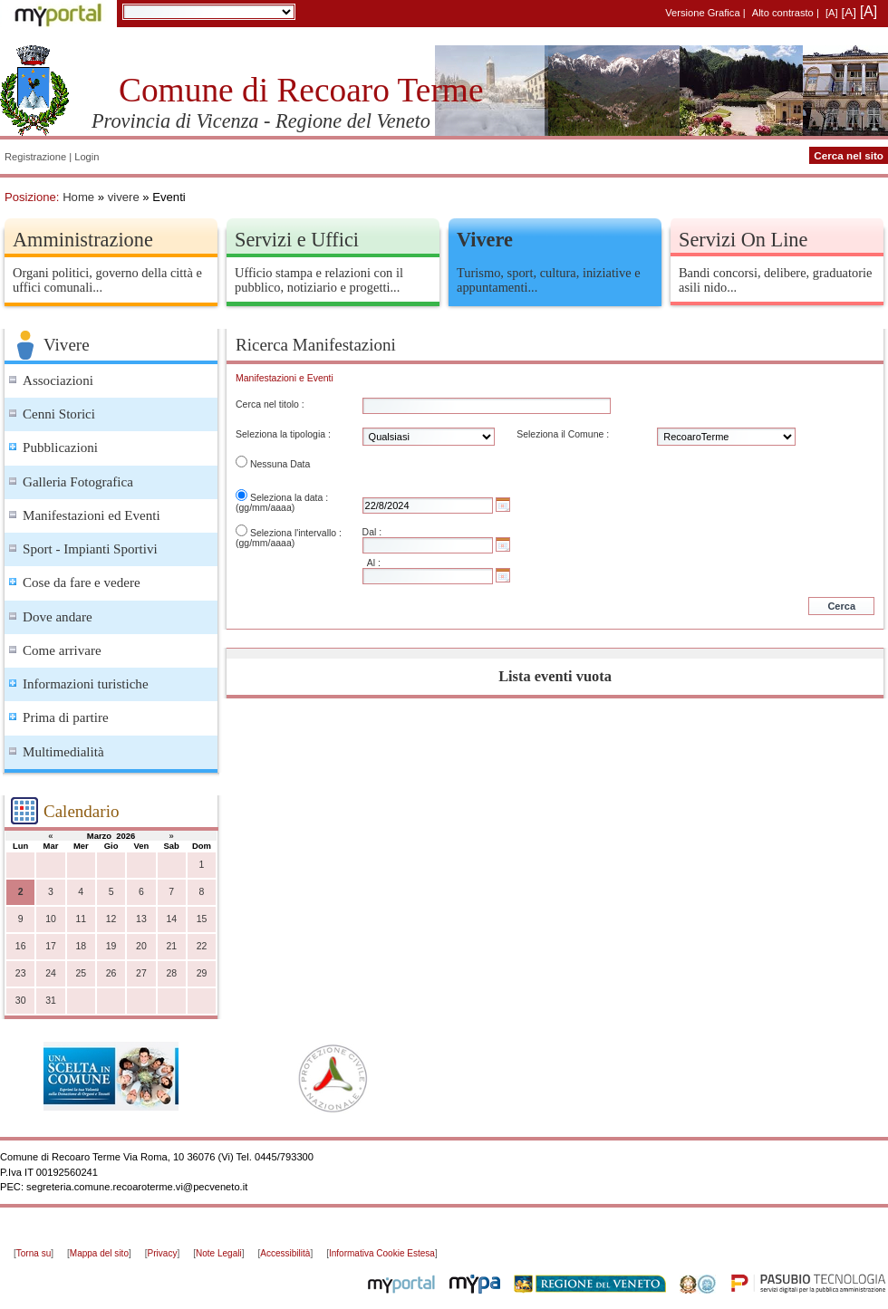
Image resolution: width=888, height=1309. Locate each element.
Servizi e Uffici (297, 239)
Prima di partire (66, 717)
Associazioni (58, 380)
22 (202, 946)
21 (171, 946)
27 (141, 973)
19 (111, 946)
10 (50, 919)
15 (202, 919)
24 (50, 973)
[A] (831, 12)
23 (20, 973)
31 (50, 1001)
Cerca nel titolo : (270, 404)
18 (80, 946)
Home (78, 197)
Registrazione (35, 156)
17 (50, 946)
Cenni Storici (59, 414)
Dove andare (57, 617)
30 (20, 1001)
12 (111, 919)
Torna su (33, 1253)
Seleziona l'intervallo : (296, 533)
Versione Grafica (702, 12)
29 (202, 973)
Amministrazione (83, 239)
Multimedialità (63, 752)
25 (80, 973)
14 (171, 919)
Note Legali (219, 1253)
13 (141, 919)
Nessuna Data (280, 464)
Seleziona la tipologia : (283, 434)
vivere (124, 197)
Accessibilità (285, 1253)
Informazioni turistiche (86, 684)
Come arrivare (62, 650)
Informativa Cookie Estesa (382, 1253)
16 (20, 946)
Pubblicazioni (60, 447)
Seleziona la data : (289, 498)
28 (171, 973)
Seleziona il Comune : (562, 434)
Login (86, 156)
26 (111, 973)
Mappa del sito (99, 1253)
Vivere (485, 239)
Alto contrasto (783, 12)
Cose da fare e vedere (81, 582)
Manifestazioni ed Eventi (91, 515)
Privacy (163, 1253)
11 (80, 919)
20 (141, 946)
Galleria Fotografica (78, 482)
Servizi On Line (743, 239)
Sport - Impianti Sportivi (90, 549)
